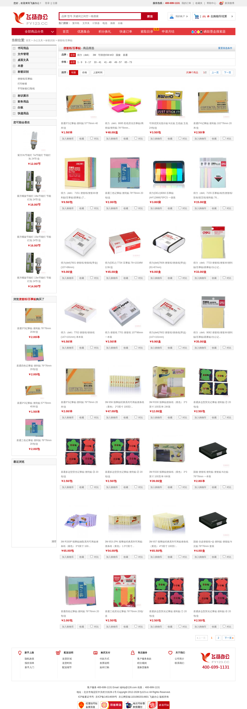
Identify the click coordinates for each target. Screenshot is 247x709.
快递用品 (23, 113)
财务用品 (23, 101)
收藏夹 (198, 3)
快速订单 (126, 31)
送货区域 (67, 658)
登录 (47, 3)
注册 (55, 3)
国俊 (118, 55)
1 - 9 (79, 62)
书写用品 (23, 48)
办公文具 (38, 40)
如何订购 (104, 667)
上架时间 (97, 72)
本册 (20, 65)
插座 (112, 23)
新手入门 (29, 667)
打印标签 (22, 83)
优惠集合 (83, 31)
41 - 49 (107, 62)
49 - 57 (118, 62)
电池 (104, 23)
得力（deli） (84, 55)
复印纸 (75, 23)
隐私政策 (29, 658)
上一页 (215, 72)
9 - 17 (88, 62)
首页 (66, 31)
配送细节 (67, 667)
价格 (84, 72)
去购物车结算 (218, 16)
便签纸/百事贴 (65, 40)
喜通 (125, 55)
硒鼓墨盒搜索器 (208, 32)
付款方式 (104, 658)
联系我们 (179, 663)
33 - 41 (97, 62)
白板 (120, 23)
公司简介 (179, 658)
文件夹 (86, 23)
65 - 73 (128, 62)
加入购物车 (68, 138)
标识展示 (23, 95)
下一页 (227, 72)
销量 (73, 72)
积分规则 (142, 663)
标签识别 (50, 40)
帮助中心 (211, 3)
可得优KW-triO (105, 55)
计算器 (96, 23)
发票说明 (104, 663)
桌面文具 (23, 59)
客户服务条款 (144, 658)
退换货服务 (143, 667)
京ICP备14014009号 (106, 696)
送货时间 (67, 663)
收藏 (81, 138)
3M (94, 55)
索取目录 (147, 31)
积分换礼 (105, 31)
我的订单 (186, 3)
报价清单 (29, 663)
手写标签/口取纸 (26, 88)
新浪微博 (226, 3)
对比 (94, 138)
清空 (54, 541)
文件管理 (23, 54)
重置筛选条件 (225, 48)
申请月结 (168, 31)
